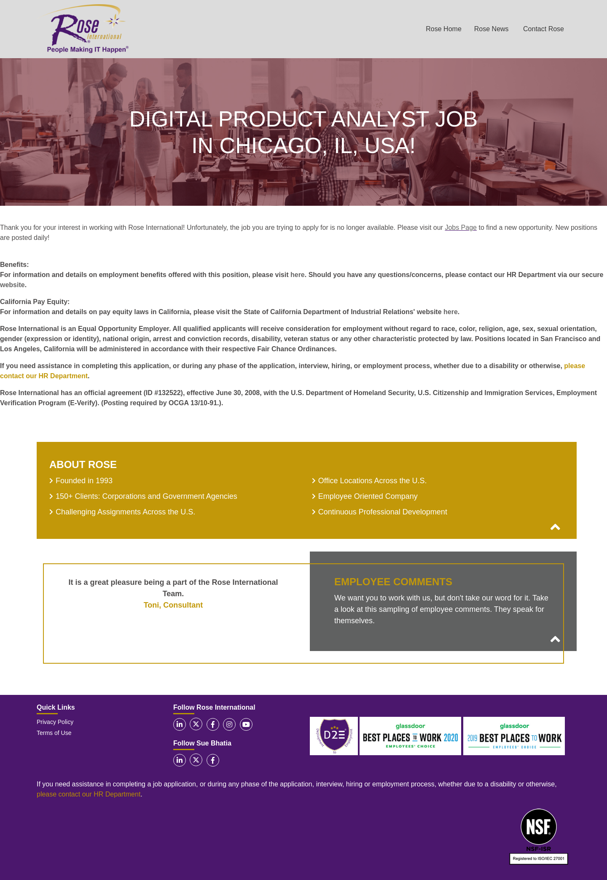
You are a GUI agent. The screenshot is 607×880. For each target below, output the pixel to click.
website (12, 284)
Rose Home (443, 28)
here (297, 274)
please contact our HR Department (88, 794)
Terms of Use (54, 732)
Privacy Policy (55, 722)
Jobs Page (461, 227)
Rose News (491, 28)
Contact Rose (543, 28)
